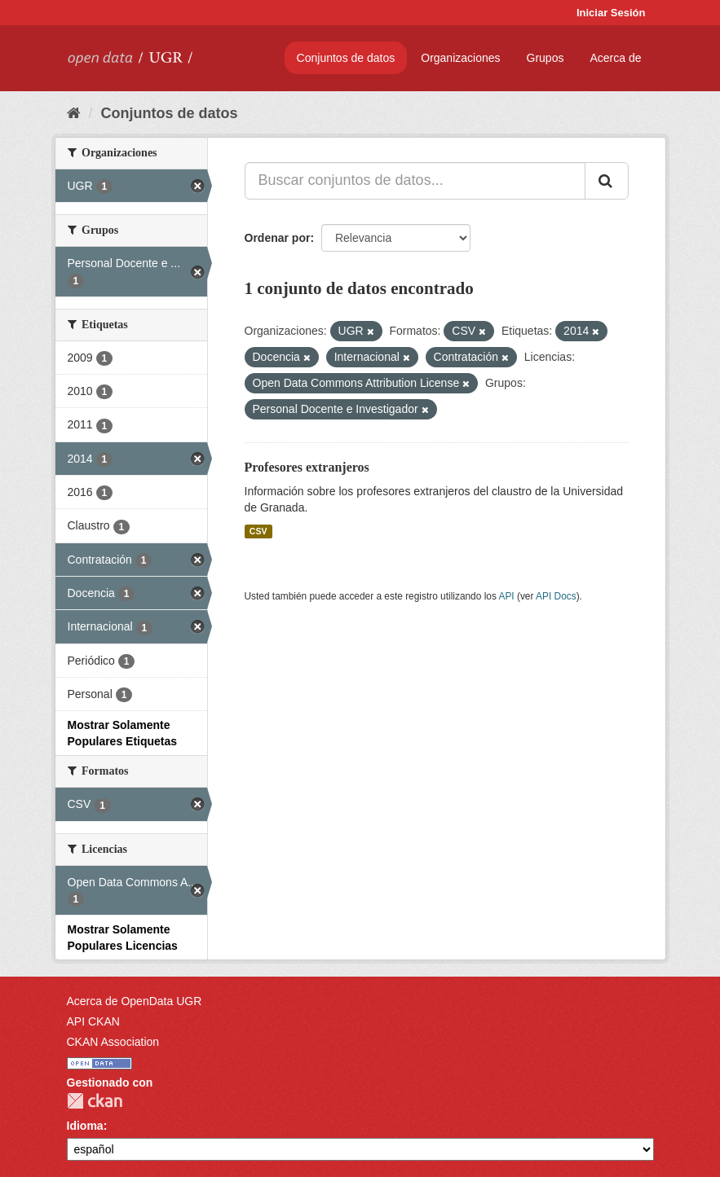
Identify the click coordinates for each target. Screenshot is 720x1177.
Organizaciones (460, 57)
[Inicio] (74, 113)
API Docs (556, 596)
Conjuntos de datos (346, 57)
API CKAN (93, 1021)
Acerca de (615, 57)
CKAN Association (113, 1041)
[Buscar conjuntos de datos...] (415, 181)
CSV (258, 531)
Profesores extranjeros (307, 467)
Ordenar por (278, 237)
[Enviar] (607, 181)
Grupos (545, 57)
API (506, 596)
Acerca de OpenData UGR (134, 1001)
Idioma (85, 1125)
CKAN (94, 1100)
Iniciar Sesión (611, 13)
